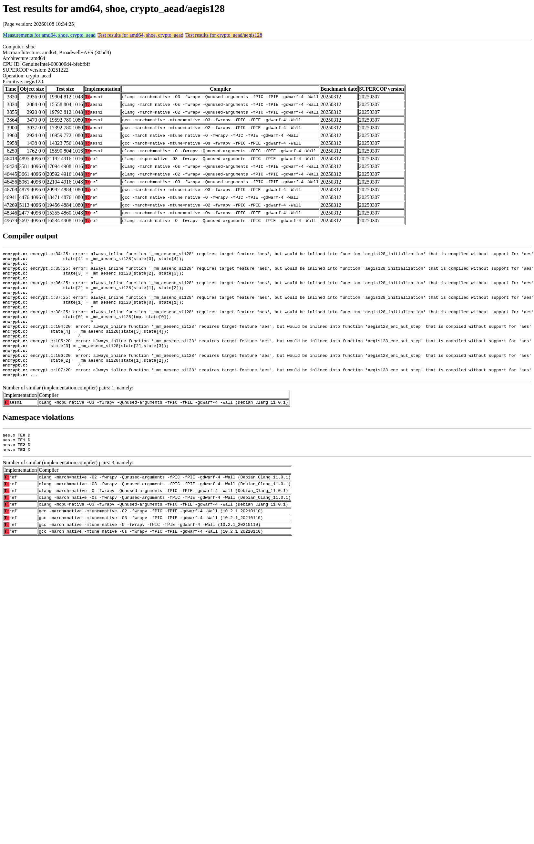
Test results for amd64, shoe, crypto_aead (140, 35)
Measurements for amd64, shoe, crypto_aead (49, 35)
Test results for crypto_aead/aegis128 (223, 35)
